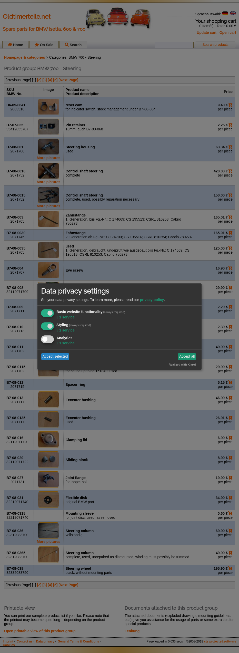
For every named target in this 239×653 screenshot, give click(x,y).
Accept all (187, 357)
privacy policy (152, 300)
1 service (65, 317)
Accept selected (55, 357)
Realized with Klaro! (182, 364)
